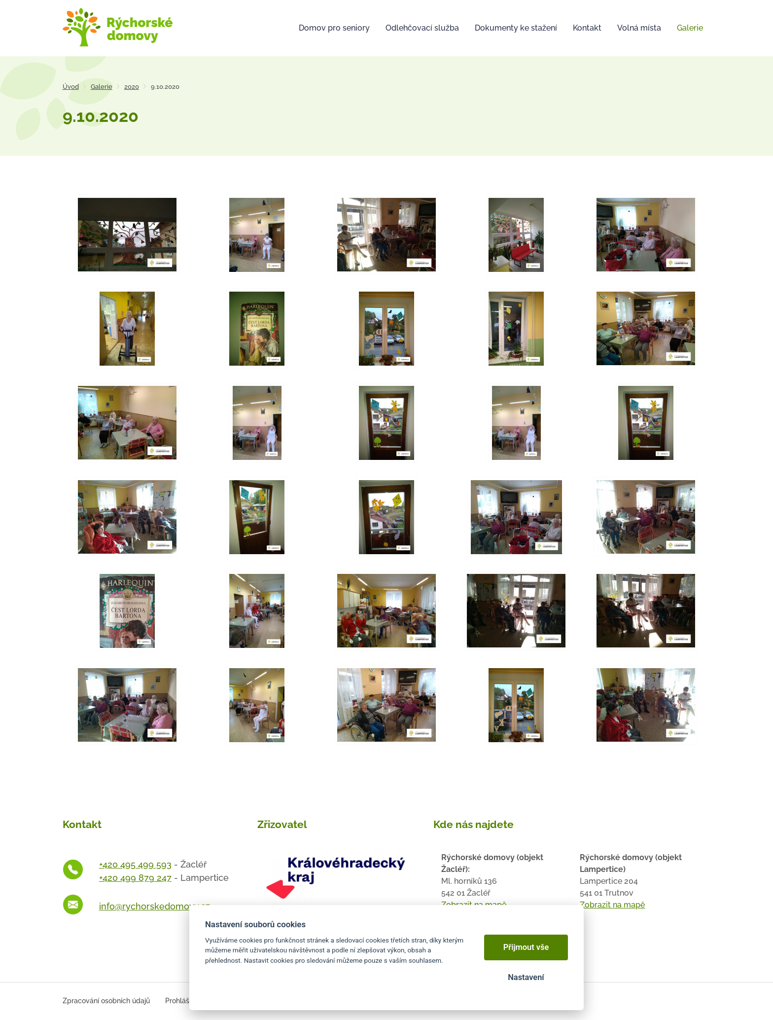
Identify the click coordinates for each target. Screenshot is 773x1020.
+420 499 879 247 (135, 877)
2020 (131, 86)
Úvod (71, 86)
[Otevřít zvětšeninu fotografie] (127, 234)
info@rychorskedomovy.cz (154, 906)
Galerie (101, 86)
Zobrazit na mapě (612, 904)
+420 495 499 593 (135, 864)
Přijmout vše (526, 947)
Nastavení (526, 977)
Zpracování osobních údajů (106, 1001)
